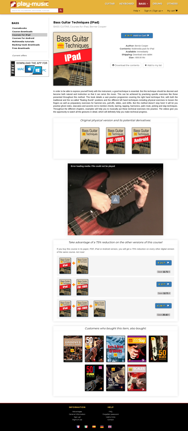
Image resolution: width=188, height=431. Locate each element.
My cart (172, 10)
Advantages (77, 412)
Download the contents (125, 65)
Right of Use (77, 420)
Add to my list (153, 65)
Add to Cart (137, 35)
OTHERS (172, 3)
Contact (111, 420)
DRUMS (157, 3)
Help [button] (136, 10)
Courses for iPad (21, 35)
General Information (77, 414)
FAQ (110, 412)
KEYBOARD (127, 3)
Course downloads (22, 31)
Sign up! (77, 417)
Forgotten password (111, 414)
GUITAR (110, 3)
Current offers (19, 55)
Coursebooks (19, 28)
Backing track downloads (26, 45)
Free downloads (21, 48)
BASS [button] (143, 3)
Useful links (110, 417)
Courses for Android (23, 38)
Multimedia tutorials (23, 41)
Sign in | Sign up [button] (153, 10)
